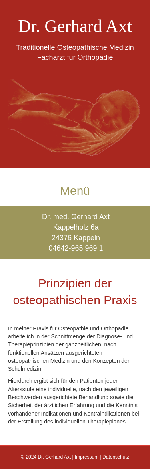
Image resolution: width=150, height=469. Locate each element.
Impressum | (88, 457)
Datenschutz (115, 457)
